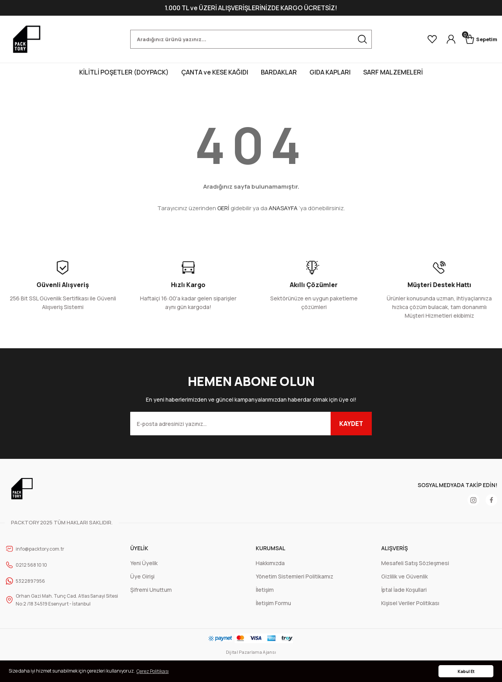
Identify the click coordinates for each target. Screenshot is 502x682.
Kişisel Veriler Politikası (410, 603)
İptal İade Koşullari (404, 589)
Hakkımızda (270, 563)
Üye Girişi (142, 576)
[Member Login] (444, 39)
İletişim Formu (273, 603)
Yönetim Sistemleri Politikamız (294, 576)
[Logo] (27, 39)
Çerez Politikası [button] (152, 671)
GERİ (223, 208)
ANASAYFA (283, 208)
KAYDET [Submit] (351, 423)
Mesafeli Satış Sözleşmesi (415, 563)
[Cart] (477, 39)
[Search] (251, 39)
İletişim (265, 589)
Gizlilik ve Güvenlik (404, 576)
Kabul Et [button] (466, 671)
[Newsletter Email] (251, 423)
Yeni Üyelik (144, 563)
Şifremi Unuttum (151, 589)
